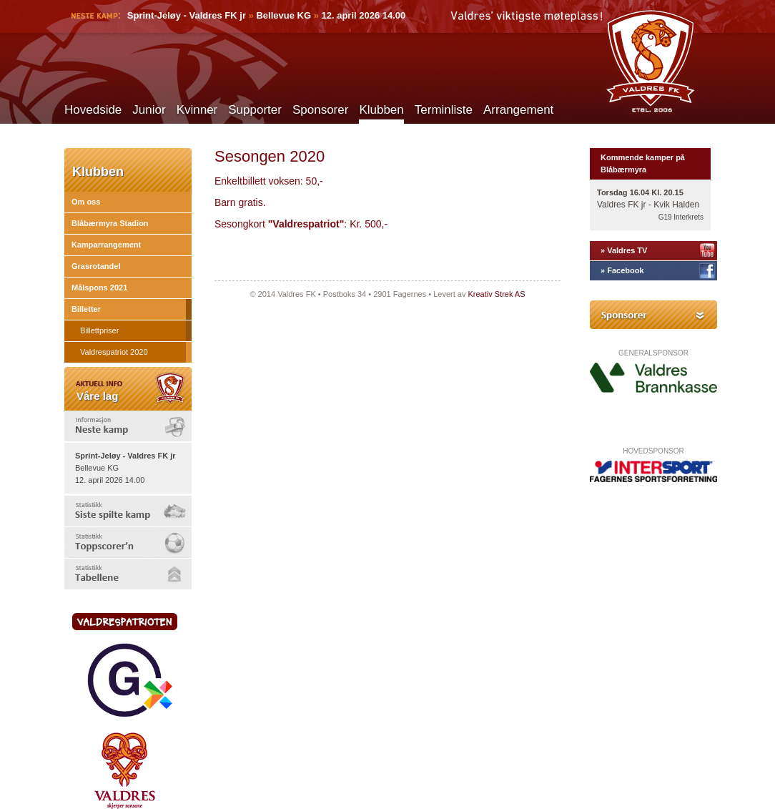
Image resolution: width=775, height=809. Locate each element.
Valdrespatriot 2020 (114, 352)
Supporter (255, 110)
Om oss (85, 201)
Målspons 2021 (99, 287)
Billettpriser (99, 330)
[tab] (128, 426)
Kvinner (197, 110)
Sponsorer (320, 110)
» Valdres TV (624, 250)
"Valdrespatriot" (306, 224)
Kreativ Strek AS (496, 294)
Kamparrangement (106, 244)
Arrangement (518, 110)
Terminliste (444, 110)
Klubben (381, 110)
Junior (148, 110)
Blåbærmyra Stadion (110, 223)
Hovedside (93, 110)
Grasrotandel (95, 266)
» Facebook (622, 270)
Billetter (86, 309)
